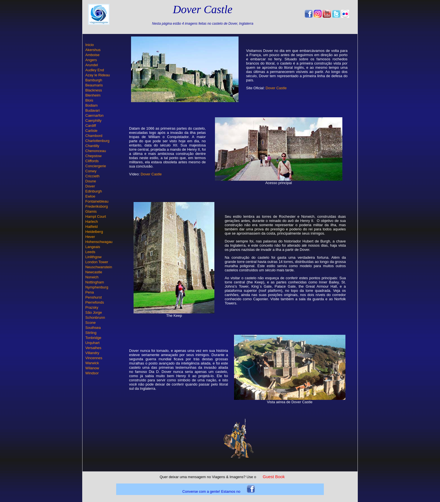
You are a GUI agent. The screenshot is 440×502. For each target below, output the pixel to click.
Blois (89, 100)
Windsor (92, 373)
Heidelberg (94, 232)
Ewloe (90, 196)
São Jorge (93, 312)
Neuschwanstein (98, 267)
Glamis (91, 211)
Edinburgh (93, 191)
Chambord (93, 136)
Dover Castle (276, 88)
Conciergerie (95, 166)
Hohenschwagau (99, 242)
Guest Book (274, 476)
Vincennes (93, 358)
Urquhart (92, 343)
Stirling (91, 333)
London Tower (96, 262)
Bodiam (91, 105)
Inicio (89, 45)
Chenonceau (95, 151)
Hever (90, 237)
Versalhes (93, 348)
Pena (89, 292)
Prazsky (91, 307)
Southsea (93, 328)
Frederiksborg (96, 206)
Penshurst (93, 297)
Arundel (91, 65)
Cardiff (90, 125)
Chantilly (92, 146)
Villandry (92, 353)
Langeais (92, 247)
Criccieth (92, 176)
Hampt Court (95, 216)
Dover (90, 186)
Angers (91, 60)
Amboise (92, 55)
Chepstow (93, 156)
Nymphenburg (96, 287)
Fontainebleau (96, 201)
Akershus (92, 50)
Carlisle (91, 131)
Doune (90, 181)
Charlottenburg (97, 141)
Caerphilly (93, 120)
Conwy (91, 171)
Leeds (90, 252)
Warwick (92, 363)
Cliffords (91, 161)
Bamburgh (93, 80)
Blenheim (92, 95)
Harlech (91, 221)
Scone (90, 322)
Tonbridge (93, 338)
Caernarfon (94, 115)
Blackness (93, 90)
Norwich (91, 277)
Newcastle (93, 272)
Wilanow (92, 368)
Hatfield (91, 226)
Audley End (94, 70)
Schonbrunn (95, 317)
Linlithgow (93, 257)
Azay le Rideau (97, 75)
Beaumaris (94, 85)
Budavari (92, 110)
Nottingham (94, 282)
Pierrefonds (94, 302)
